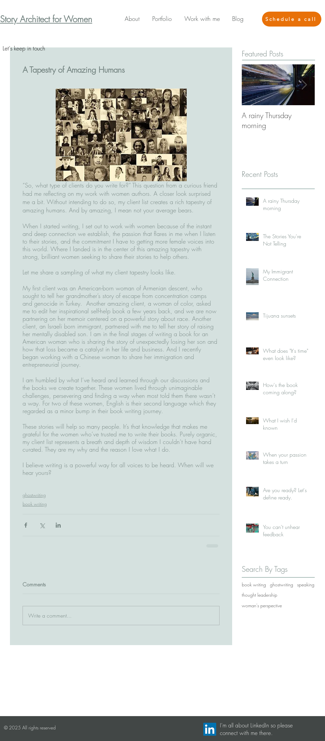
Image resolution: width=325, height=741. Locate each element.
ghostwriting (34, 495)
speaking (305, 584)
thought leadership (259, 595)
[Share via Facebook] (26, 525)
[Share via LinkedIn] (58, 525)
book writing (35, 504)
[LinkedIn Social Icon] (209, 729)
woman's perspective (262, 605)
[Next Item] (304, 85)
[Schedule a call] (291, 19)
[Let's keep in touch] (23, 48)
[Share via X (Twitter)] (42, 525)
